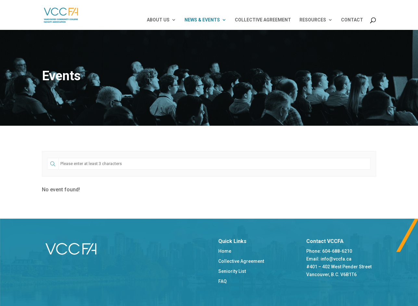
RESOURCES (312, 20)
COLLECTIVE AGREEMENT (263, 20)
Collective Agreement (241, 261)
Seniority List (232, 271)
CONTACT (352, 20)
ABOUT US (158, 20)
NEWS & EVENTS (202, 20)
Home (224, 251)
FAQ (222, 281)
